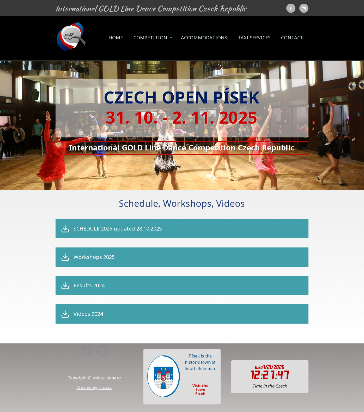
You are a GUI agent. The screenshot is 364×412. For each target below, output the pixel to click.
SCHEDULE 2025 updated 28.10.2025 (118, 228)
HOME (115, 37)
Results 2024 (89, 285)
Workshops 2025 (94, 257)
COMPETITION (150, 37)
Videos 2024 (88, 314)
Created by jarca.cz (94, 387)
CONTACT (292, 37)
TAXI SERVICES (254, 37)
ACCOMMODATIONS (204, 37)
